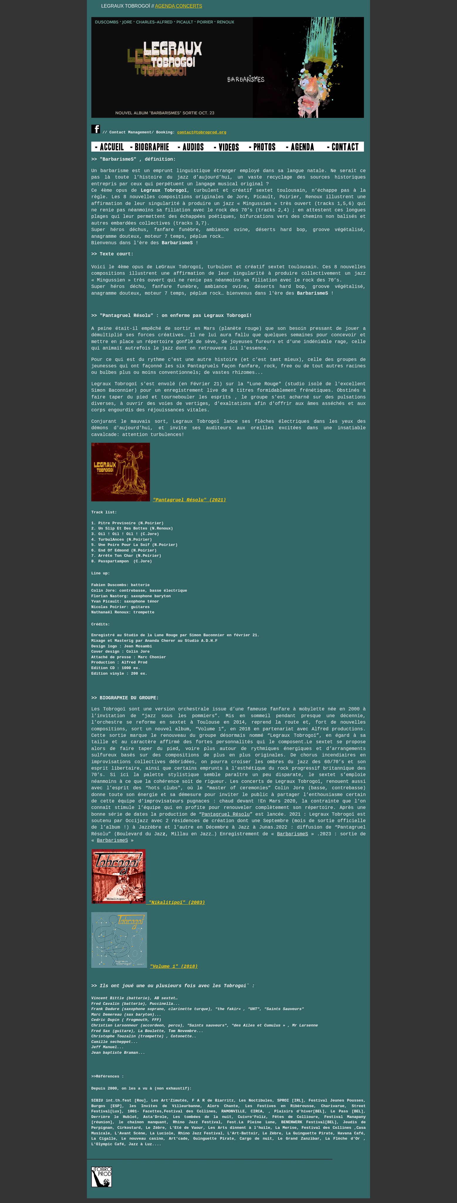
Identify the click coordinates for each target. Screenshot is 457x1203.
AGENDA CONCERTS (178, 6)
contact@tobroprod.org (201, 132)
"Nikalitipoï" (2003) (148, 902)
